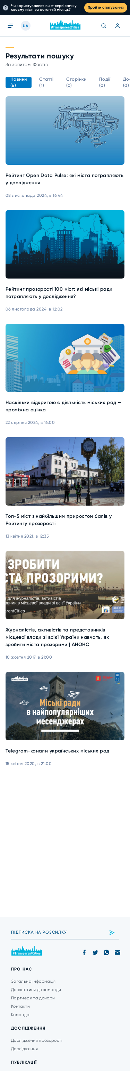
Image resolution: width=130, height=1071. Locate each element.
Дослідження (24, 1048)
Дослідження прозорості (36, 1040)
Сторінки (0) (76, 82)
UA (25, 26)
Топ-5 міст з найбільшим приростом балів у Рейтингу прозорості (59, 519)
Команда (20, 1014)
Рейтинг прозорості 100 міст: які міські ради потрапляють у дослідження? (59, 292)
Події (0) (105, 82)
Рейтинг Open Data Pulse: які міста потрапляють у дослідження (64, 179)
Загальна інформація (33, 981)
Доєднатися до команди (36, 989)
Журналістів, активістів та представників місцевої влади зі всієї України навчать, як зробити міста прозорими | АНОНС (57, 637)
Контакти (20, 1006)
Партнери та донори (33, 998)
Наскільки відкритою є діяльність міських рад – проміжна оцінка (63, 406)
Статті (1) (46, 82)
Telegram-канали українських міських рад (57, 751)
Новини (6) (18, 82)
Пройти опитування (106, 7)
